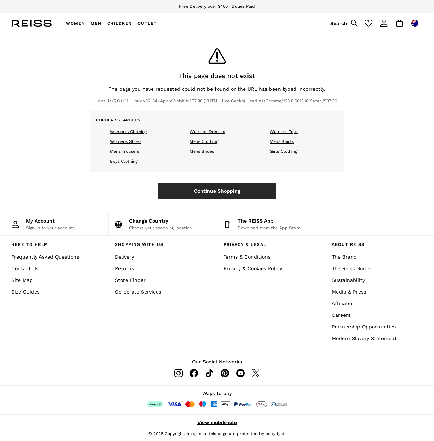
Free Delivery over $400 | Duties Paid (217, 6)
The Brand (344, 257)
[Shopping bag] (399, 23)
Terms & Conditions (247, 257)
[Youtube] (240, 373)
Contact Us (24, 268)
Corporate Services (138, 292)
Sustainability (348, 280)
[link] (343, 23)
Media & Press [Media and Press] (349, 292)
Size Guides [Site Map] (25, 292)
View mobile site (217, 422)
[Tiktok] (209, 373)
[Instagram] (178, 373)
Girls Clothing (283, 151)
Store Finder (130, 280)
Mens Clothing (204, 141)
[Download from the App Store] (271, 224)
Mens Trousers (124, 151)
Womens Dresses (207, 131)
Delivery (124, 257)
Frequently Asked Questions (45, 257)
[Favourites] (368, 23)
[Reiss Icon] (31, 23)
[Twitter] (256, 373)
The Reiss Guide (351, 268)
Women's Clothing (128, 131)
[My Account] (54, 224)
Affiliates (342, 303)
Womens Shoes (125, 141)
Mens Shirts (282, 141)
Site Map (22, 280)
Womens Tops (284, 131)
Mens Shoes (202, 151)
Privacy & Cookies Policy (253, 268)
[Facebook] (194, 373)
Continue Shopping (217, 191)
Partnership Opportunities (364, 327)
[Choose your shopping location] (163, 224)
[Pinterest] (225, 373)
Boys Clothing (123, 161)
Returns (124, 268)
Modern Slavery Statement (364, 338)
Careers (341, 315)
